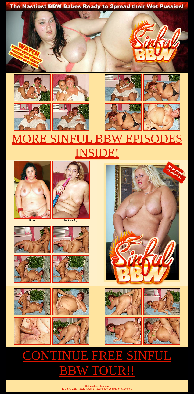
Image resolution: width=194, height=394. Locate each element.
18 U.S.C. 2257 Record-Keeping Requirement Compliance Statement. (97, 389)
